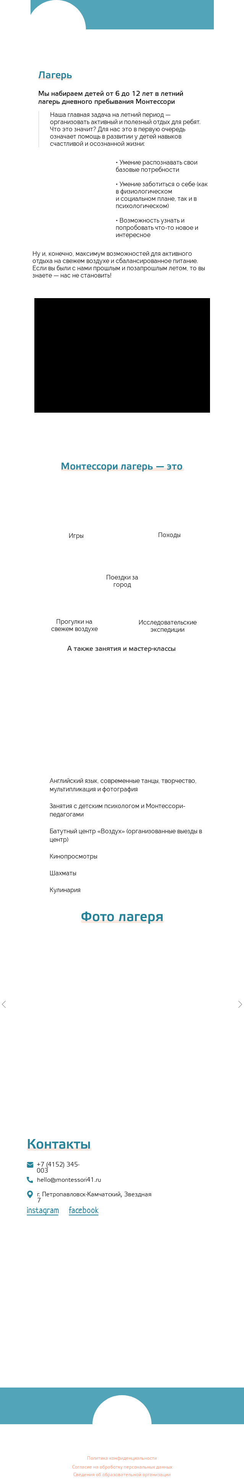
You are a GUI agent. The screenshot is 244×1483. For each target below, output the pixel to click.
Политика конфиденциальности (122, 1458)
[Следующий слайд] (240, 1004)
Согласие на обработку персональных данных (122, 1467)
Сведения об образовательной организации (122, 1475)
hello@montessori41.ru (69, 1180)
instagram (43, 1211)
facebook (84, 1211)
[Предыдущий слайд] (4, 1004)
